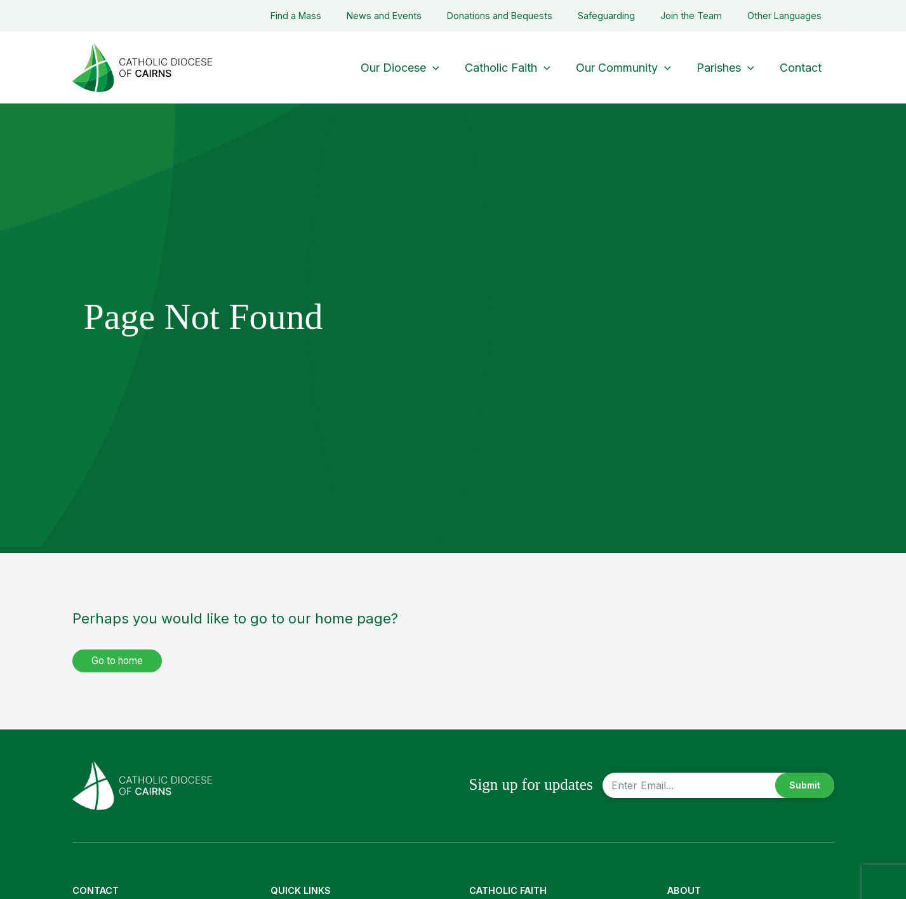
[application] (444, 67)
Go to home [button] (120, 661)
